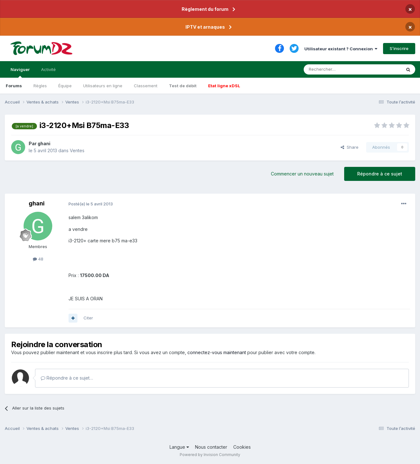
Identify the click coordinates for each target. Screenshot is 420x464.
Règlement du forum (205, 9)
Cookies (242, 447)
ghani (44, 143)
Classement (145, 85)
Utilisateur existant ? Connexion (340, 48)
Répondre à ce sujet (379, 173)
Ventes (77, 150)
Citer (88, 317)
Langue (179, 447)
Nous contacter (211, 447)
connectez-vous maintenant (216, 352)
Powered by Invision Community (210, 454)
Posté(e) (91, 203)
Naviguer (20, 72)
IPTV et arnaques (205, 27)
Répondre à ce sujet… (67, 378)
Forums (14, 85)
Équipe (65, 85)
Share (349, 147)
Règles (40, 85)
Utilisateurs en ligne (102, 85)
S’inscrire (399, 48)
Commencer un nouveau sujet (302, 173)
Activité (48, 69)
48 (38, 258)
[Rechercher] (338, 69)
